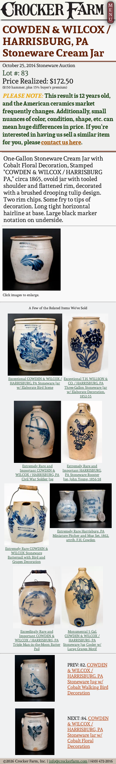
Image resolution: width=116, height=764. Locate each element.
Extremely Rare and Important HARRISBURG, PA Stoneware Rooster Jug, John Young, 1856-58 (81, 472)
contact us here (61, 142)
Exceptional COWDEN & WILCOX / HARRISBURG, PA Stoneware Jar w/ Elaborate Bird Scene (35, 383)
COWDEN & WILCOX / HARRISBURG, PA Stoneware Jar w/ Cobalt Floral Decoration (88, 732)
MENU (110, 12)
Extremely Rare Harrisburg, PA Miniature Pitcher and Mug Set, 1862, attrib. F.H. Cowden (81, 535)
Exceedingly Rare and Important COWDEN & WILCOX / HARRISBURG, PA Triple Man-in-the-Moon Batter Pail (36, 640)
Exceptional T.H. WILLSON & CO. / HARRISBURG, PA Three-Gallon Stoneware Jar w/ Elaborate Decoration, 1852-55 (86, 387)
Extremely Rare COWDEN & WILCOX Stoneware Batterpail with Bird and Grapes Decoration (26, 555)
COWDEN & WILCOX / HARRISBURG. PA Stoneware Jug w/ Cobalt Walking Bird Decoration (87, 679)
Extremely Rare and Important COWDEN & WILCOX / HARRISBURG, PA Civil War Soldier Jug (37, 472)
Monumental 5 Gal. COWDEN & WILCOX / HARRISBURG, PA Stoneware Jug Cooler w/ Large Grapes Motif (82, 640)
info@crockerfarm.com (68, 761)
